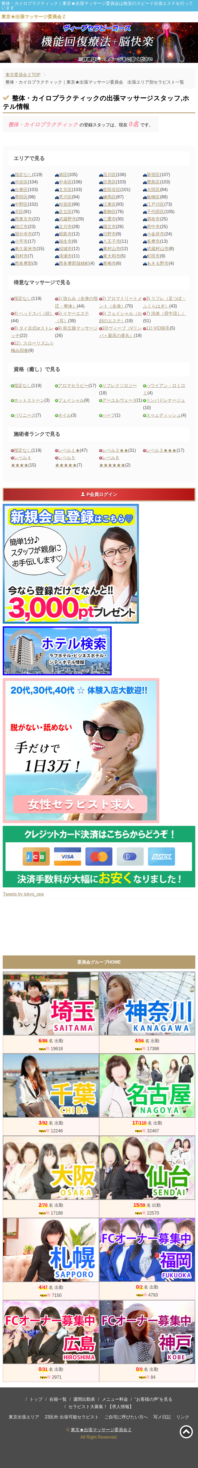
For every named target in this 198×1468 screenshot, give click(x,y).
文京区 (65, 189)
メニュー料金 (115, 1399)
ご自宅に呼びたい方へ (126, 1417)
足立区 (65, 211)
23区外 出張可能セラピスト (72, 1417)
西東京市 (23, 219)
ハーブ (108, 415)
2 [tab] (99, 58)
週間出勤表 (84, 1399)
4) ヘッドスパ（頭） (34, 313)
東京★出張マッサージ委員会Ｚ (101, 1429)
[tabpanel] (99, 42)
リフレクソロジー (119, 385)
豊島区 (153, 182)
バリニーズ (25, 415)
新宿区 (153, 174)
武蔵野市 (67, 219)
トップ (35, 1399)
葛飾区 (109, 211)
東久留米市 (25, 248)
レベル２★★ (115, 450)
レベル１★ (69, 450)
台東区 (21, 189)
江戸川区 (155, 204)
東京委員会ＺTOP (23, 74)
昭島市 (65, 234)
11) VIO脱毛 (158, 328)
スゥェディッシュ (163, 415)
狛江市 (21, 226)
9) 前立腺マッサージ (78, 328)
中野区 (21, 204)
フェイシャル (71, 400)
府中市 (153, 226)
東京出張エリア (24, 1417)
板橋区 (153, 197)
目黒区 (109, 182)
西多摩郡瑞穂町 (74, 263)
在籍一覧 (58, 1399)
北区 (19, 211)
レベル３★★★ (161, 450)
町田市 (153, 256)
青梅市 (109, 263)
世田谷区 (111, 189)
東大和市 (111, 256)
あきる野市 (158, 263)
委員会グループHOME (99, 962)
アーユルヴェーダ (119, 400)
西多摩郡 (23, 263)
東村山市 (111, 248)
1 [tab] (91, 58)
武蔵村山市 (158, 248)
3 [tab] (107, 58)
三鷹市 (109, 219)
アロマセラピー (73, 385)
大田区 (153, 189)
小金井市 (155, 234)
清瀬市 (65, 256)
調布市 (153, 219)
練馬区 (109, 197)
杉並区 (65, 204)
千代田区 (155, 211)
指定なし (23, 174)
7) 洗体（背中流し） (166, 313)
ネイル (64, 415)
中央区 (65, 182)
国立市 (109, 226)
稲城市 (65, 248)
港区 (63, 174)
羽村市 (21, 256)
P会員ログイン (99, 494)
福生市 (65, 241)
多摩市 (153, 241)
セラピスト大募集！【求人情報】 (101, 1406)
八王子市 (111, 241)
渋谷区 (21, 182)
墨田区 (21, 197)
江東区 (109, 204)
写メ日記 (162, 1417)
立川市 (65, 226)
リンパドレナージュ (165, 400)
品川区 (109, 174)
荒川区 (65, 197)
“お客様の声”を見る (153, 1399)
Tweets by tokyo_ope (23, 894)
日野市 (109, 234)
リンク (182, 1417)
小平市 (21, 241)
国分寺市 (23, 234)
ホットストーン (29, 400)
